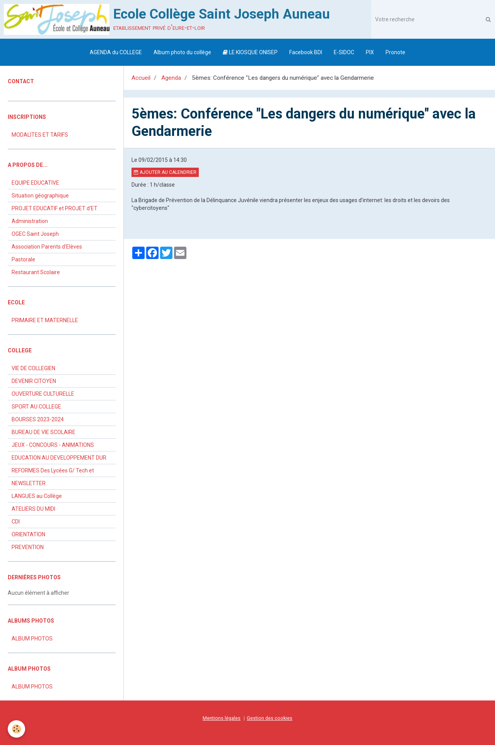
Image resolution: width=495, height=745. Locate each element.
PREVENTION (28, 547)
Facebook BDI (305, 52)
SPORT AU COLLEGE (36, 406)
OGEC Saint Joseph (35, 234)
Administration (30, 221)
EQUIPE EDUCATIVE (35, 183)
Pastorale (23, 259)
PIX (370, 52)
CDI (16, 521)
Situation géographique (40, 195)
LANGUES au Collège (37, 496)
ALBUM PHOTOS (32, 638)
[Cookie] (16, 729)
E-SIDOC (344, 52)
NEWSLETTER (29, 483)
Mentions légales (222, 718)
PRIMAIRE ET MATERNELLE (45, 320)
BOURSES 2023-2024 (38, 419)
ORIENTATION (28, 534)
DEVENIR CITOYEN (34, 381)
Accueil (140, 77)
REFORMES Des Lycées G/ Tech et (53, 470)
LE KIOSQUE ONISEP (250, 52)
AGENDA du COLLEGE (116, 52)
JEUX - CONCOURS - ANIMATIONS (53, 445)
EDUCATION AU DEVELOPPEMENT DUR (59, 458)
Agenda (171, 77)
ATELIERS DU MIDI (33, 509)
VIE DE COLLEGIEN (33, 368)
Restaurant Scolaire (36, 272)
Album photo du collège (182, 52)
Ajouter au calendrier (165, 172)
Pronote (395, 52)
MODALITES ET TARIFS (40, 135)
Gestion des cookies (269, 718)
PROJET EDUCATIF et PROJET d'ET (54, 208)
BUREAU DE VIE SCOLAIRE (43, 432)
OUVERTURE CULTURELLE (43, 394)
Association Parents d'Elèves (47, 247)
